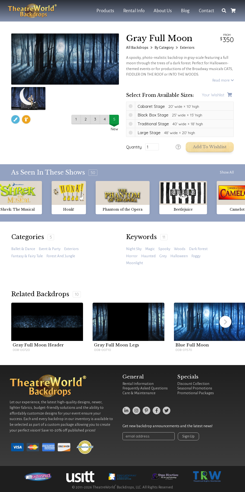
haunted (148, 256)
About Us (163, 10)
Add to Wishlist (210, 146)
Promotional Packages (195, 393)
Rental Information (138, 384)
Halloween (179, 256)
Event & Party (50, 249)
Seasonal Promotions (194, 388)
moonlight (134, 263)
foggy (195, 256)
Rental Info (134, 10)
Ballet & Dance (23, 249)
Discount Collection (193, 384)
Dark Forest (198, 249)
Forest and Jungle (60, 256)
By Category (164, 47)
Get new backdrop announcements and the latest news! (167, 426)
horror (132, 256)
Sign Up (189, 436)
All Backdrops (137, 47)
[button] (225, 322)
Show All (227, 172)
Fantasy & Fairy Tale (27, 256)
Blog (185, 10)
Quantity (134, 147)
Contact (206, 10)
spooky (164, 249)
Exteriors (187, 47)
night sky (134, 249)
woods (179, 249)
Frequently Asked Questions (145, 388)
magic (150, 249)
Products (105, 10)
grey (163, 256)
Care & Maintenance (139, 393)
